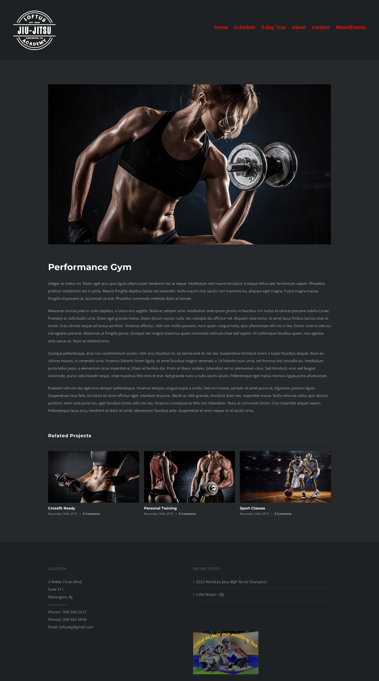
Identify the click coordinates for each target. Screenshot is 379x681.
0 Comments (91, 514)
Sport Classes (252, 508)
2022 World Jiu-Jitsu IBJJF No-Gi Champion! (231, 581)
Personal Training (160, 508)
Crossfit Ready (61, 508)
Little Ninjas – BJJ (210, 594)
